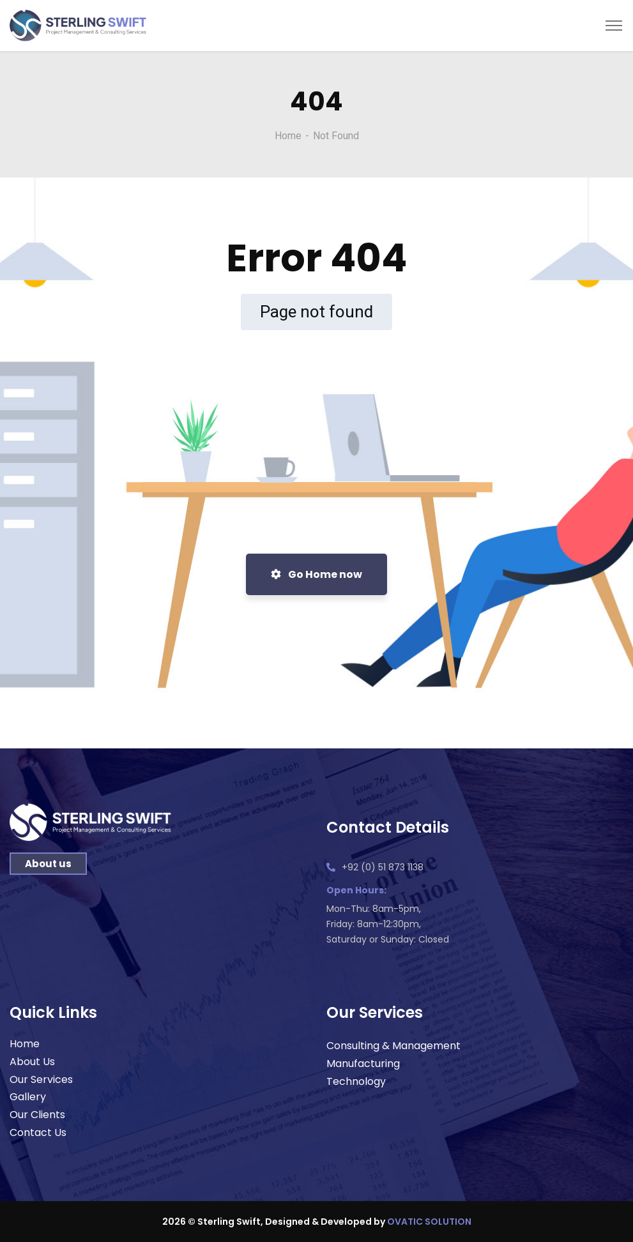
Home (288, 136)
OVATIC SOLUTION (429, 1221)
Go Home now (316, 574)
